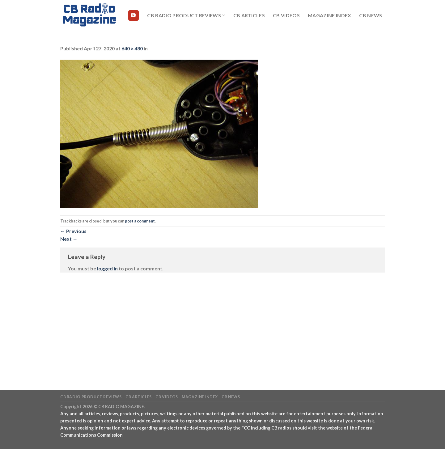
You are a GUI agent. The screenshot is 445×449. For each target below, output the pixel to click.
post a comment (140, 220)
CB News (370, 15)
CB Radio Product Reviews (186, 15)
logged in (107, 268)
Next (69, 239)
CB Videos (286, 15)
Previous (73, 231)
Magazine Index (329, 15)
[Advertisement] (222, 322)
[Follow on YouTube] (133, 15)
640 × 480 (132, 48)
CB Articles (249, 15)
